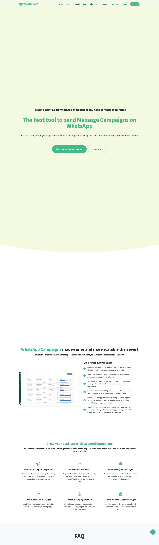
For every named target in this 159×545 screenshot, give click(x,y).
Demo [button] (61, 4)
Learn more (97, 149)
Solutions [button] (93, 4)
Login (125, 4)
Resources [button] (104, 4)
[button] (22, 388)
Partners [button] (114, 4)
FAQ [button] (85, 4)
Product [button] (69, 4)
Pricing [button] (78, 4)
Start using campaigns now (69, 149)
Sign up (135, 4)
